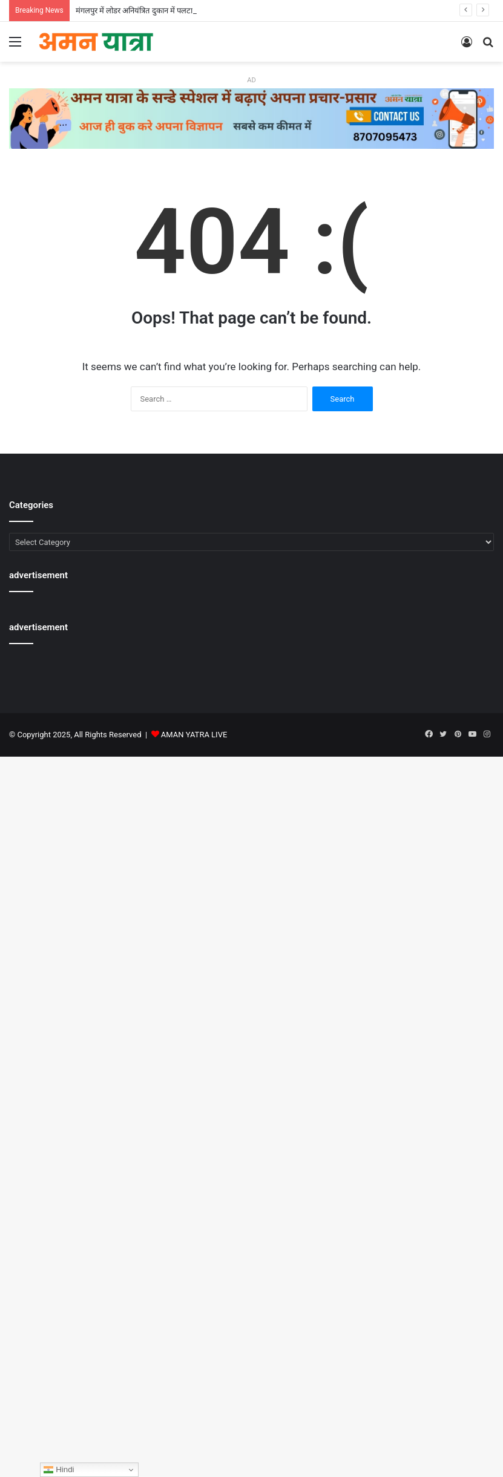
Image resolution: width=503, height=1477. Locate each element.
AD (251, 80)
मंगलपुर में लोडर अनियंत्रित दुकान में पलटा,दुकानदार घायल (157, 10)
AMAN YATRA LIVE (194, 734)
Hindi (59, 1470)
